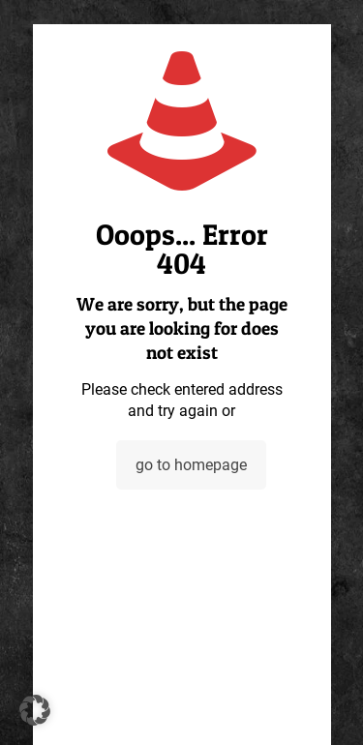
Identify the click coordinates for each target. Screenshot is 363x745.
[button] (35, 710)
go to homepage (191, 465)
